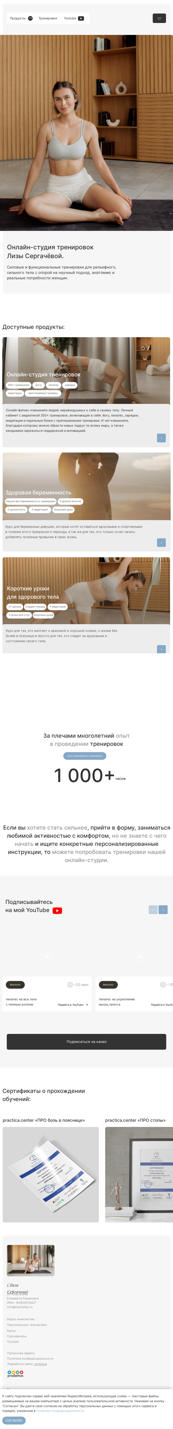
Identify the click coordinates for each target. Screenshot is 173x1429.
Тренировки (48, 18)
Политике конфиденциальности (60, 1411)
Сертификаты (17, 1336)
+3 (30, 18)
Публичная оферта (20, 1353)
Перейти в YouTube (70, 1004)
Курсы (11, 1330)
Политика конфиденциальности (30, 1358)
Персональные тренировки (27, 1325)
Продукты (18, 18)
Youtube (70, 18)
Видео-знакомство (20, 1319)
